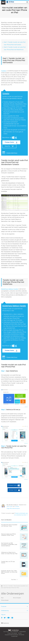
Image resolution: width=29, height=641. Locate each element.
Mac (16, 137)
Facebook (2, 617)
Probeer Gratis (9, 142)
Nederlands (6, 623)
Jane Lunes (9, 506)
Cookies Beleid (22, 631)
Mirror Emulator (17, 597)
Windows (13, 137)
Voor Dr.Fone (6, 631)
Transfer (17, 506)
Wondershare (13, 630)
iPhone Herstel (4, 600)
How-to (5, 586)
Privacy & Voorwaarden (12, 633)
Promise (19, 633)
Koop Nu (7, 146)
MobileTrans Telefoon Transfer (9, 289)
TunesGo (3, 71)
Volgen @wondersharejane (13, 508)
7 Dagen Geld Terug (11, 153)
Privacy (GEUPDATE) (14, 631)
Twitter (5, 617)
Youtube (9, 617)
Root (2, 597)
